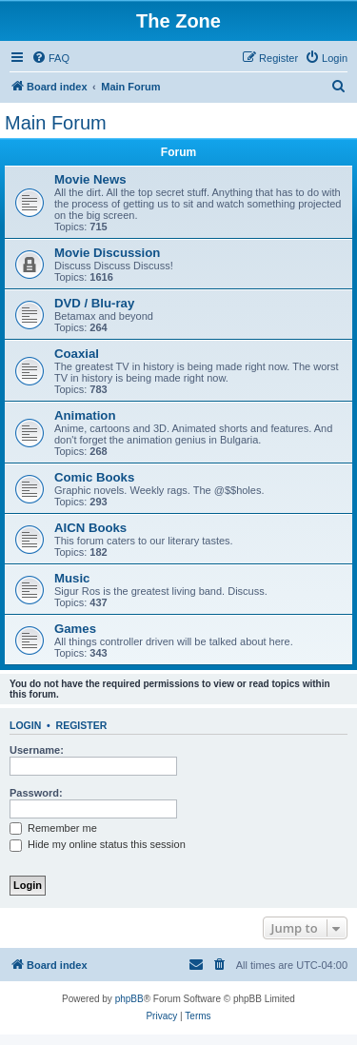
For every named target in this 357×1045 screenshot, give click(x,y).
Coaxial (76, 353)
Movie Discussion (107, 253)
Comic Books (94, 477)
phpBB (129, 999)
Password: (36, 793)
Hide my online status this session (98, 844)
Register (82, 725)
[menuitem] (50, 58)
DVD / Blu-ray (94, 303)
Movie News (90, 179)
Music (71, 578)
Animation (84, 415)
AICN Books (90, 528)
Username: (37, 750)
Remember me (53, 828)
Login (25, 725)
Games (75, 628)
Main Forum (56, 122)
